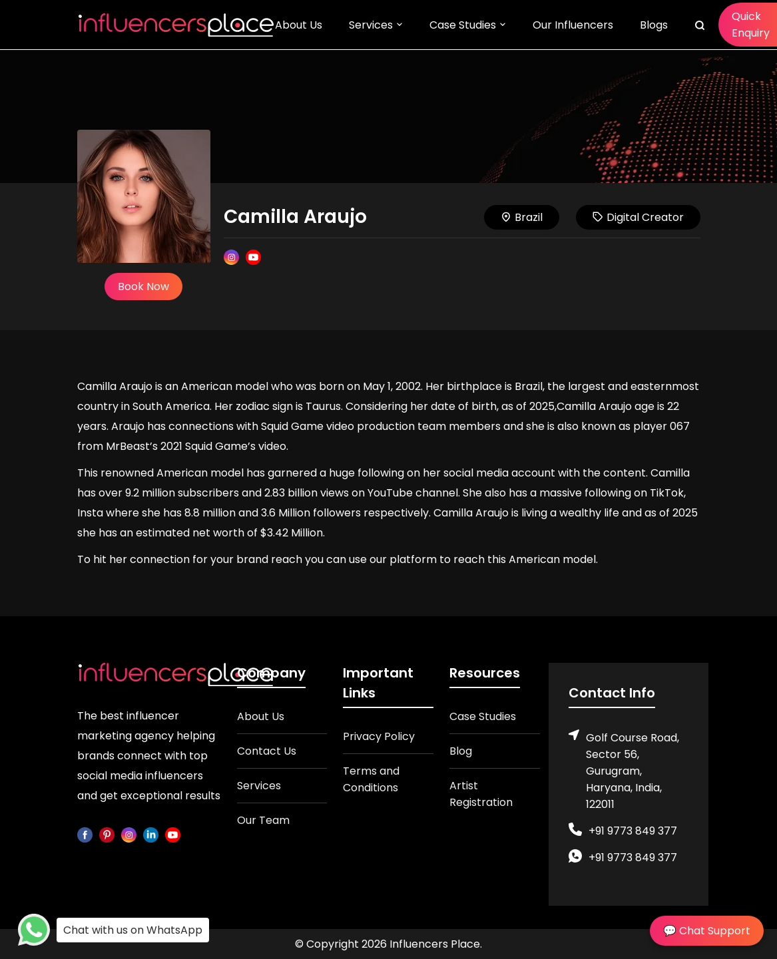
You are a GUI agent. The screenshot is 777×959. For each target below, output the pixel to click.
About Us (298, 25)
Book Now (143, 286)
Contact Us (266, 751)
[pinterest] (107, 834)
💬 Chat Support (706, 930)
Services (371, 25)
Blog (460, 751)
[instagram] (128, 834)
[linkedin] (150, 834)
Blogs (654, 25)
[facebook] (85, 834)
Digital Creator (638, 217)
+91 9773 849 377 (633, 831)
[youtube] (172, 834)
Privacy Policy (379, 736)
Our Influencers (573, 25)
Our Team (263, 820)
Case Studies (462, 25)
